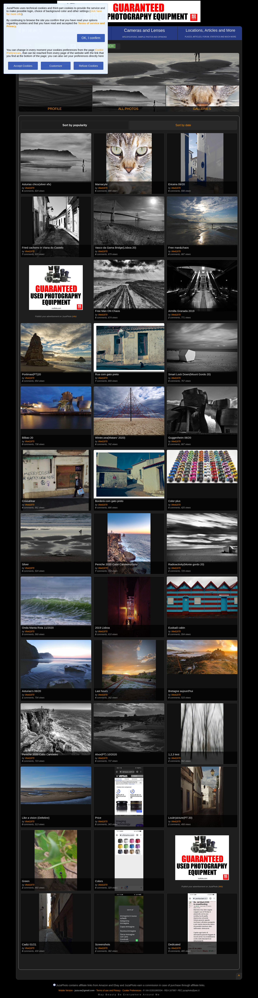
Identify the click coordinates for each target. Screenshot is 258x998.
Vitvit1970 (29, 188)
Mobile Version (66, 990)
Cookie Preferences (131, 990)
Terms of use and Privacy (108, 990)
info (74, 316)
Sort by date (183, 125)
